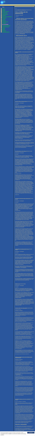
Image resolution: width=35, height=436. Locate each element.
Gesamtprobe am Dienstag (5, 26)
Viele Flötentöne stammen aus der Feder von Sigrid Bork (22, 399)
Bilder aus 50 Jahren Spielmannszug (7, 16)
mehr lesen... (29, 49)
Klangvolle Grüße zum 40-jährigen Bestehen (21, 101)
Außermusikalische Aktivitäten (6, 25)
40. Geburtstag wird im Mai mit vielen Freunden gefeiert (22, 198)
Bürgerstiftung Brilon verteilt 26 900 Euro (20, 151)
